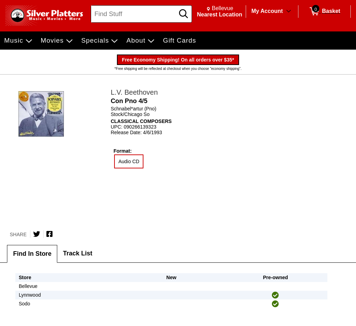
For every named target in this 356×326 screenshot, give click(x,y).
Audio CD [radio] (128, 161)
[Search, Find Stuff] (134, 14)
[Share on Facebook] (49, 234)
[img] (275, 295)
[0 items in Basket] (324, 11)
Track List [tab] (77, 253)
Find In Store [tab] (32, 253)
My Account (267, 11)
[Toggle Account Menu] (288, 11)
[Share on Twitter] (36, 234)
